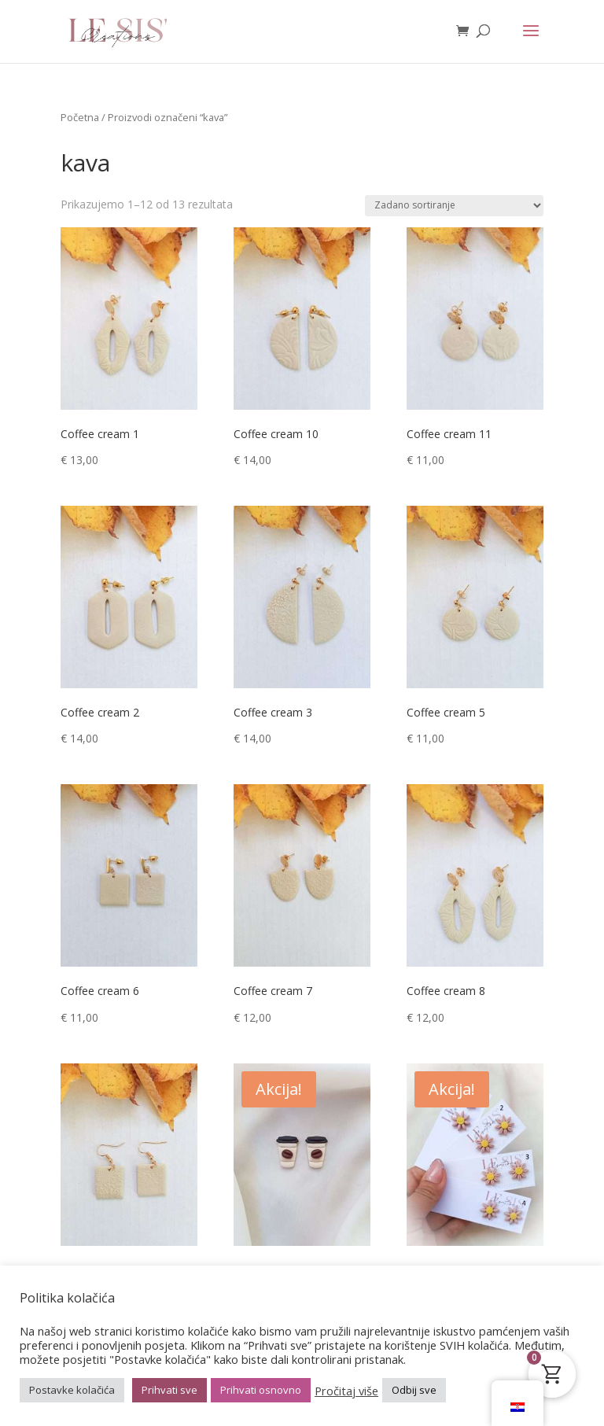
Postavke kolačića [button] (72, 1390)
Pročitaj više (346, 1391)
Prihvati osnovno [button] (260, 1390)
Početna (80, 117)
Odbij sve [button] (414, 1390)
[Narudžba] (454, 205)
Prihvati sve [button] (169, 1390)
